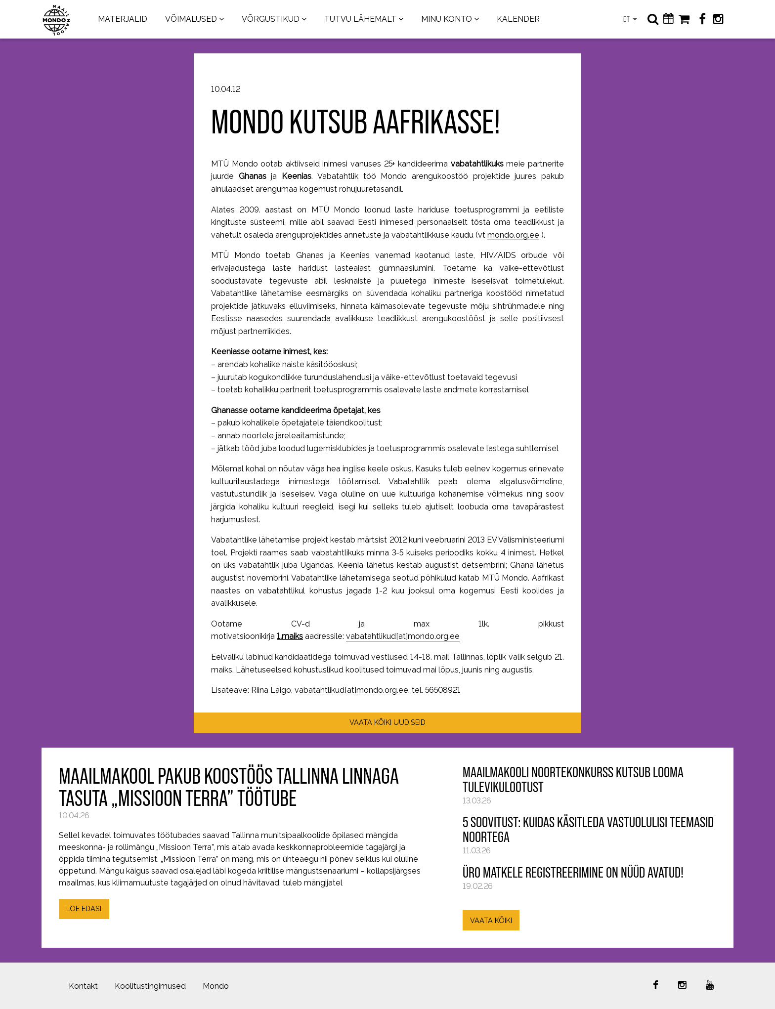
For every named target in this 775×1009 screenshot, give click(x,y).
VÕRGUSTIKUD (271, 19)
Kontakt (83, 986)
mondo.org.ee (513, 235)
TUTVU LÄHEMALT (360, 19)
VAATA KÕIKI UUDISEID (387, 722)
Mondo (216, 986)
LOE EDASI (83, 908)
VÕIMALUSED (191, 19)
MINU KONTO (446, 19)
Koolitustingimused (150, 986)
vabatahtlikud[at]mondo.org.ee (403, 636)
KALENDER (518, 19)
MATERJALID (122, 19)
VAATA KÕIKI (491, 920)
